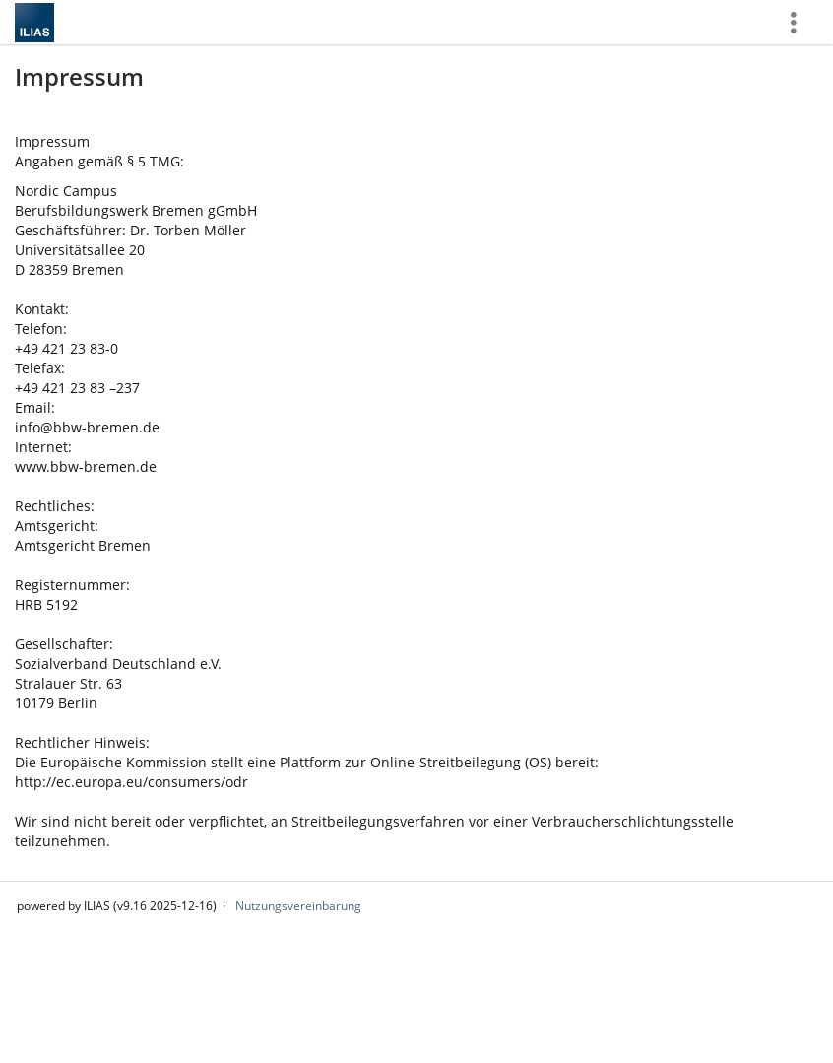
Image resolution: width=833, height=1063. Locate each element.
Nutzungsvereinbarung (298, 905)
